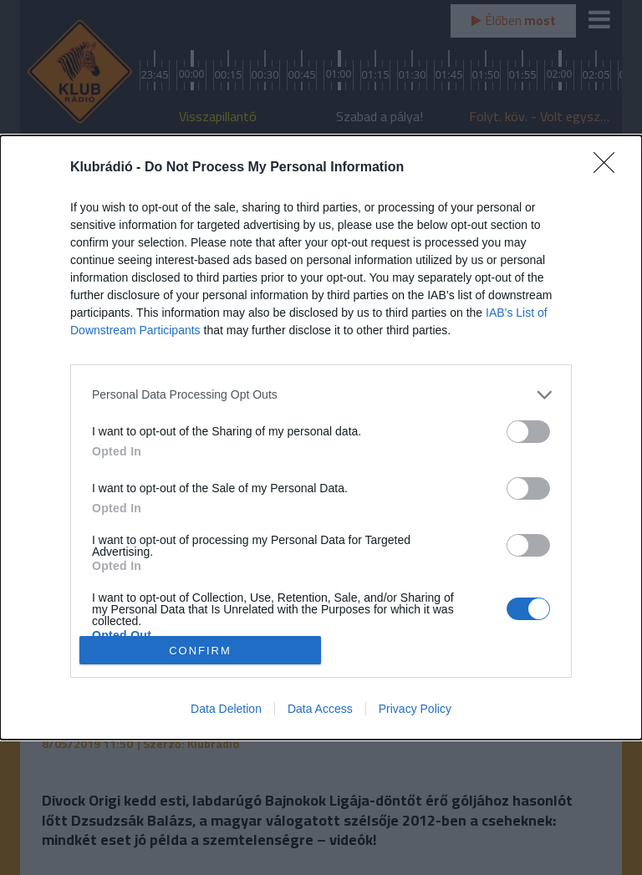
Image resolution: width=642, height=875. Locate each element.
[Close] (609, 168)
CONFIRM (200, 650)
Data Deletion (226, 708)
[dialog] (321, 437)
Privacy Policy (415, 708)
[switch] (528, 431)
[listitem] (321, 395)
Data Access (320, 708)
